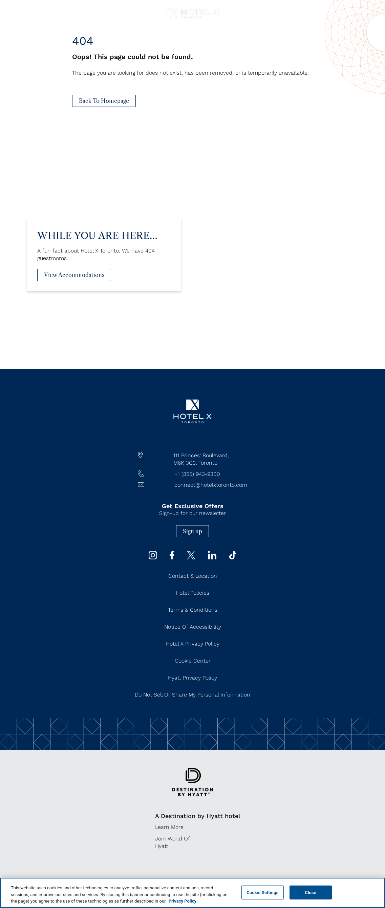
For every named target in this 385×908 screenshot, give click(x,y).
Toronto (207, 463)
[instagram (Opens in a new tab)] (153, 557)
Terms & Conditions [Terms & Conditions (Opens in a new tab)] (192, 610)
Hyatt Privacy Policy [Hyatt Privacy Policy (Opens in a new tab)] (192, 677)
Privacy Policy (182, 901)
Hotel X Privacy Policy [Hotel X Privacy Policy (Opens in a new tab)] (192, 644)
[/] (192, 436)
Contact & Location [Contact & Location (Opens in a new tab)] (192, 576)
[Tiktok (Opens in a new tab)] (233, 557)
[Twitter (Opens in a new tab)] (191, 557)
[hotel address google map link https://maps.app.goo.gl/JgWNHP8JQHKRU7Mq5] (193, 459)
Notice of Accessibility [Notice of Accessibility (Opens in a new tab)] (192, 627)
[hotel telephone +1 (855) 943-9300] (193, 474)
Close (310, 892)
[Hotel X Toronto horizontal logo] (192, 19)
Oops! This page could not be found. (132, 57)
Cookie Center (193, 660)
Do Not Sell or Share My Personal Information (192, 694)
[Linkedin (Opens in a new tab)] (212, 557)
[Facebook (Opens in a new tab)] (172, 557)
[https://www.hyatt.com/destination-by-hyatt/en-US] (192, 801)
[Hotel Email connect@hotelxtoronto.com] (193, 485)
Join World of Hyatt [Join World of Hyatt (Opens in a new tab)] (172, 842)
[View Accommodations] (74, 286)
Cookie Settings (262, 892)
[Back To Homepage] (104, 101)
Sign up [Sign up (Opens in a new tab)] (192, 531)
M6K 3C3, (185, 463)
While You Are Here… (97, 247)
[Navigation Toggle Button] (12, 9)
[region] (192, 893)
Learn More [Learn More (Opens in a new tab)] (169, 827)
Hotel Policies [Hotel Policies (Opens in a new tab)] (192, 593)
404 (82, 41)
